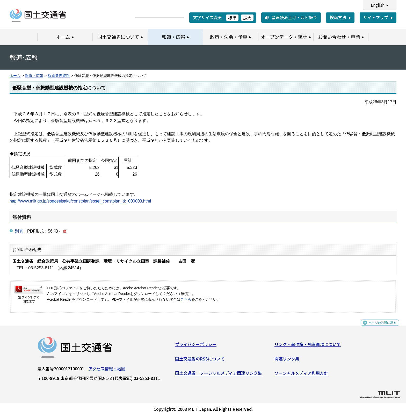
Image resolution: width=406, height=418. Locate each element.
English (378, 5)
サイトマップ (375, 17)
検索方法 (338, 17)
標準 (232, 18)
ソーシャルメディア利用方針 (301, 375)
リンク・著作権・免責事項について (307, 346)
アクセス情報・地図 (106, 370)
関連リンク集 (286, 360)
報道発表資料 (59, 76)
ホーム (15, 76)
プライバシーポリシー (195, 346)
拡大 (247, 18)
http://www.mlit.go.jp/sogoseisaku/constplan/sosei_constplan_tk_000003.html (80, 201)
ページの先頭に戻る (378, 327)
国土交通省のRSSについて (199, 360)
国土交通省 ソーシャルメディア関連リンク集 (218, 375)
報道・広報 (34, 76)
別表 (19, 231)
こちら (185, 299)
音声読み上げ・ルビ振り (294, 17)
